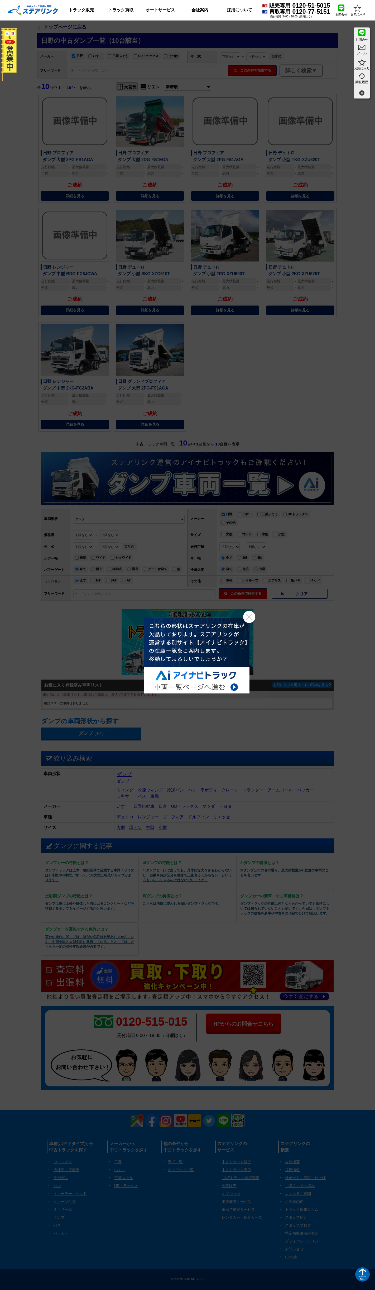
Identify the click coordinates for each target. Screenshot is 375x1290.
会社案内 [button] (199, 10)
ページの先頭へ (362, 1278)
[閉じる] (362, 93)
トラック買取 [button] (120, 10)
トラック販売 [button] (81, 10)
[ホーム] (33, 10)
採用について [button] (239, 10)
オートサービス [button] (160, 10)
